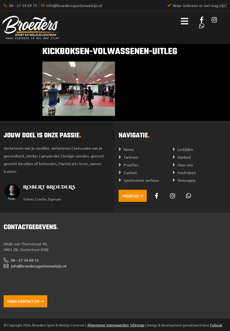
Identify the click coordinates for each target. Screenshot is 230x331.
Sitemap (137, 324)
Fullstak (216, 325)
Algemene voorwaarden (108, 324)
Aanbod (184, 157)
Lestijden (185, 149)
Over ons (185, 164)
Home (128, 149)
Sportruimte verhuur (141, 180)
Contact (130, 172)
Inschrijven (186, 172)
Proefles (130, 164)
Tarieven (130, 157)
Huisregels (186, 180)
